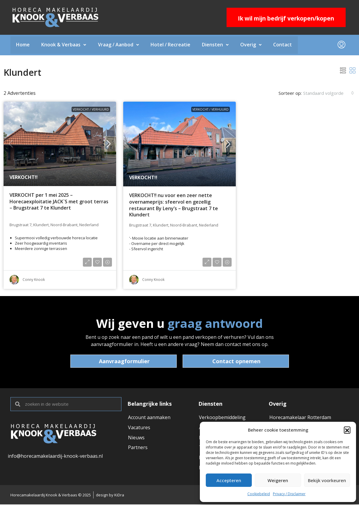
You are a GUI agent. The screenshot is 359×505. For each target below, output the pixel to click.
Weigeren (278, 480)
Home (23, 45)
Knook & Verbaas (64, 45)
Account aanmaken (149, 417)
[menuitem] (341, 45)
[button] (347, 430)
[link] (60, 144)
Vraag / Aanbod (119, 45)
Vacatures (139, 427)
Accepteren (228, 480)
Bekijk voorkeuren (327, 480)
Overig (252, 45)
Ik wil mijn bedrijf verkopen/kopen (286, 18)
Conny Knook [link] (34, 279)
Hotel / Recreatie (171, 45)
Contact (284, 45)
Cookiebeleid (258, 493)
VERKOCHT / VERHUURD (91, 110)
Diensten (216, 45)
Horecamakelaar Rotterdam (300, 417)
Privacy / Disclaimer (289, 493)
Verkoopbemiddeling (222, 417)
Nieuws (136, 438)
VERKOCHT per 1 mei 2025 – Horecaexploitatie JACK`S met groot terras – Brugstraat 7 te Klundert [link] (59, 201)
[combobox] (328, 93)
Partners (138, 448)
